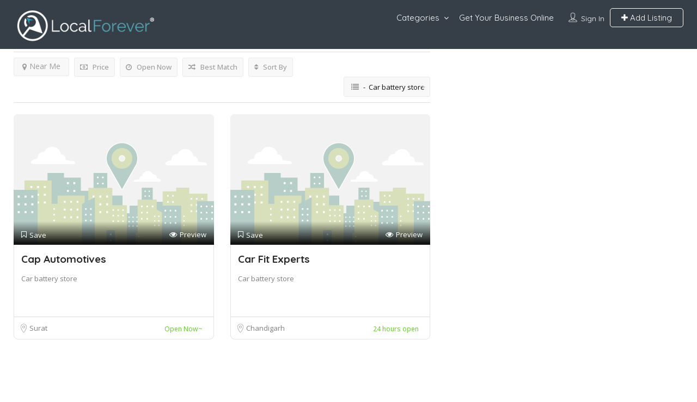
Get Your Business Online (506, 18)
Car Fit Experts (274, 258)
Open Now (149, 67)
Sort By (270, 67)
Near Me (41, 66)
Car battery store (49, 278)
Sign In (592, 18)
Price (94, 67)
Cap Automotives (63, 258)
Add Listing (646, 18)
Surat (38, 328)
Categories (417, 18)
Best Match (212, 67)
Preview (187, 235)
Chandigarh (265, 328)
